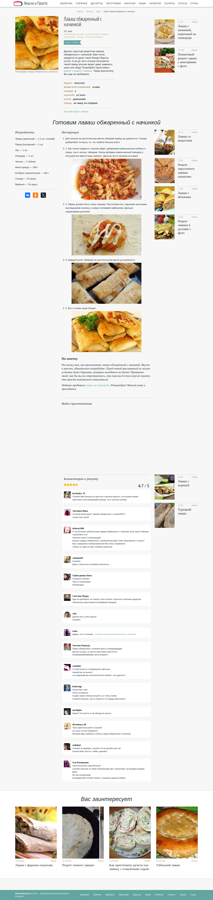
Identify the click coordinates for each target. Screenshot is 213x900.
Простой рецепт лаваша (76, 111)
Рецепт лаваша (72, 42)
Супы (194, 3)
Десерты (97, 3)
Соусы (182, 3)
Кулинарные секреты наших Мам (31, 3)
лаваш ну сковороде (97, 385)
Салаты (169, 3)
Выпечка (66, 3)
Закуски (130, 3)
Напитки (155, 3)
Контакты (19, 896)
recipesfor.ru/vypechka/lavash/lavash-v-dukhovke (115, 634)
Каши (142, 3)
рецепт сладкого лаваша (78, 71)
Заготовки (113, 3)
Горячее (81, 3)
